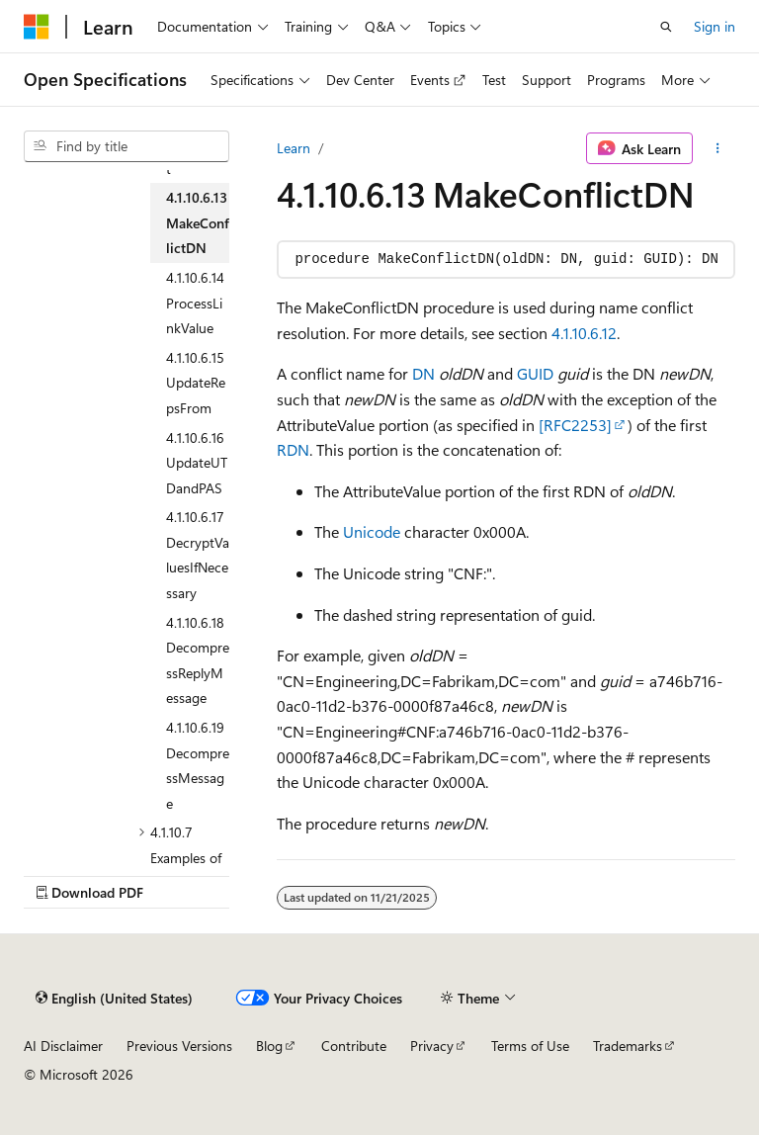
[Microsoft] (36, 27)
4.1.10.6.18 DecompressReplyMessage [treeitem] (197, 660)
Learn (293, 147)
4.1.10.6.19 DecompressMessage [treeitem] (197, 765)
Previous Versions (179, 1045)
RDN (293, 449)
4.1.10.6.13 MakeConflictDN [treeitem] (197, 222)
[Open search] (666, 26)
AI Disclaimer (63, 1045)
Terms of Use (530, 1045)
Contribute (353, 1045)
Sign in (714, 26)
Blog (269, 1045)
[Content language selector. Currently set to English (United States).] (114, 997)
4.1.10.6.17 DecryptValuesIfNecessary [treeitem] (197, 554)
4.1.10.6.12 (584, 332)
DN (423, 373)
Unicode (371, 531)
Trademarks (627, 1045)
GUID (535, 373)
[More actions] (718, 148)
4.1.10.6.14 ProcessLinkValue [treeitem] (195, 302)
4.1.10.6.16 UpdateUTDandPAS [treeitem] (196, 462)
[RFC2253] (575, 424)
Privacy (432, 1045)
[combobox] (126, 146)
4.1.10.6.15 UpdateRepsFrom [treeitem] (195, 382)
